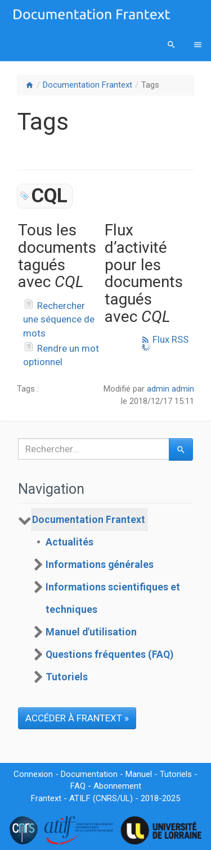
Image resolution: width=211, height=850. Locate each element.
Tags (150, 85)
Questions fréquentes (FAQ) (109, 654)
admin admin (170, 389)
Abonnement (117, 786)
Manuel (138, 774)
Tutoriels (67, 677)
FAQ (78, 786)
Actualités (69, 542)
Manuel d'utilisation (91, 632)
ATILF (80, 798)
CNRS (106, 798)
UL (125, 798)
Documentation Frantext (87, 85)
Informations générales (100, 564)
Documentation (89, 774)
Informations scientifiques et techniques (113, 598)
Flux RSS (164, 339)
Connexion (33, 774)
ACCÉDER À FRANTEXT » (77, 718)
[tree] (105, 598)
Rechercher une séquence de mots (59, 319)
